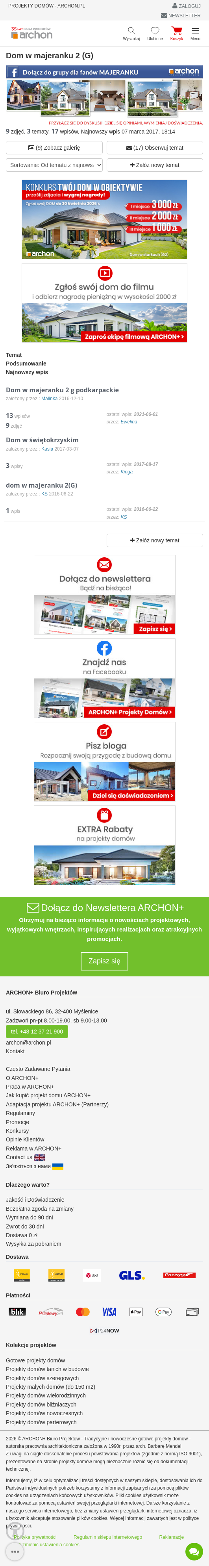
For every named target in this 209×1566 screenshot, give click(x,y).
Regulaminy (20, 1113)
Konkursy (17, 1131)
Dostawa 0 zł (21, 1235)
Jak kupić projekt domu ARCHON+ (48, 1095)
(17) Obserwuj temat (154, 148)
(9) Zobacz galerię (54, 148)
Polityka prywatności (35, 1537)
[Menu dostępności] (15, 1531)
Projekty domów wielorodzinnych (46, 1395)
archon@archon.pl (28, 1042)
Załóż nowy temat (154, 165)
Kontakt (15, 1051)
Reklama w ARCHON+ (33, 1148)
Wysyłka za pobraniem (33, 1244)
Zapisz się (104, 961)
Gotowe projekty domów (35, 1360)
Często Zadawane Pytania (38, 1069)
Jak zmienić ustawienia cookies (47, 1544)
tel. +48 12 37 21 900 (37, 1031)
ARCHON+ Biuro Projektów (41, 992)
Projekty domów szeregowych (42, 1378)
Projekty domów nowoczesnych (44, 1413)
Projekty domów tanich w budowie (47, 1369)
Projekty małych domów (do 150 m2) (50, 1387)
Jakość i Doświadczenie (35, 1200)
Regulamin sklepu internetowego (108, 1537)
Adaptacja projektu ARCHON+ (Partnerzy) (57, 1104)
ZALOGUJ (186, 5)
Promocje (17, 1122)
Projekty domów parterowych (41, 1422)
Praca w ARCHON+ (30, 1087)
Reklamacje (171, 1537)
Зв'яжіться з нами (34, 1166)
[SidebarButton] (15, 1551)
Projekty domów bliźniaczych (41, 1404)
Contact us (25, 1157)
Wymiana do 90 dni (29, 1217)
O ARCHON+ (22, 1078)
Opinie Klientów (25, 1139)
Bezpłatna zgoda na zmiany (40, 1209)
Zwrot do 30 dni (25, 1226)
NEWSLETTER (181, 15)
